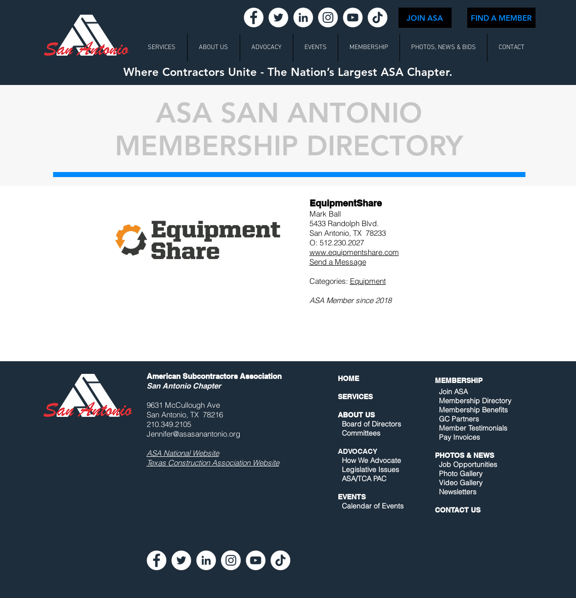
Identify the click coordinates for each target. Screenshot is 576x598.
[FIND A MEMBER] (501, 18)
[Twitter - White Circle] (278, 17)
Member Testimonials (473, 428)
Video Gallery (460, 482)
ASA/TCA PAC (364, 478)
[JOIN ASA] (425, 18)
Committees (361, 433)
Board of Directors (371, 424)
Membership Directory (474, 400)
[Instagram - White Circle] (328, 17)
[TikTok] (377, 17)
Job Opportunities (468, 464)
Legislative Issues (370, 469)
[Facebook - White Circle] (253, 17)
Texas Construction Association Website (213, 462)
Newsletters (456, 491)
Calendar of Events (373, 505)
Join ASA (453, 391)
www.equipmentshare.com (354, 252)
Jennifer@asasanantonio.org (193, 434)
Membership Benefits (473, 409)
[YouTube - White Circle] (353, 17)
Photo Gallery (460, 473)
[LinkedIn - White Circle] (303, 17)
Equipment (368, 281)
